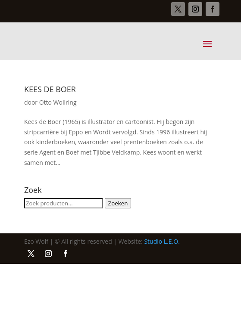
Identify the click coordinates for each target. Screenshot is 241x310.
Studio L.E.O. (161, 241)
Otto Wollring (58, 102)
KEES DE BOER (50, 89)
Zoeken (118, 203)
